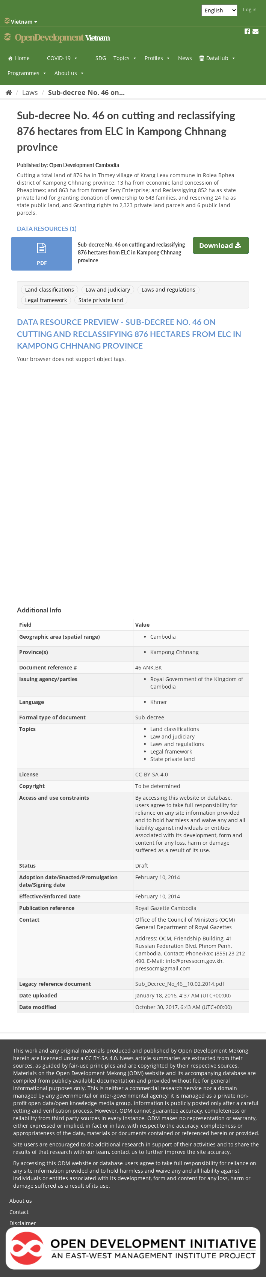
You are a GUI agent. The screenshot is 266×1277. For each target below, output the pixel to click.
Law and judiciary (108, 289)
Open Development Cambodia (84, 165)
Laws (30, 92)
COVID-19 (62, 58)
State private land (101, 300)
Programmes (27, 73)
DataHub (221, 58)
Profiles (158, 58)
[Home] (9, 92)
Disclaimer (22, 1223)
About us (69, 73)
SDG (100, 58)
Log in (250, 9)
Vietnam (20, 21)
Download (221, 245)
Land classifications (49, 289)
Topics (125, 58)
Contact (19, 1211)
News (185, 58)
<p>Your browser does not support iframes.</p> (133, 475)
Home (22, 58)
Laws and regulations (168, 289)
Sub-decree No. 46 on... (86, 92)
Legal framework (46, 300)
